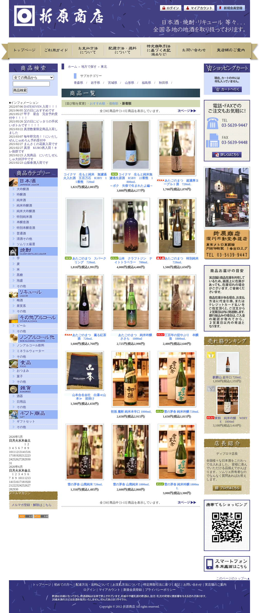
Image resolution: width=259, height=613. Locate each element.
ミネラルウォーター (30, 351)
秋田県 (163, 83)
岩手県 (95, 83)
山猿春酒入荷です (36, 162)
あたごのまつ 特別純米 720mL (179, 260)
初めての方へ (63, 584)
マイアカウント (109, 589)
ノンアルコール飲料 (30, 345)
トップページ (42, 584)
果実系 (21, 306)
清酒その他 (24, 239)
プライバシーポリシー (160, 589)
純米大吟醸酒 (26, 211)
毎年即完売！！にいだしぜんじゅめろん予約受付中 (33, 138)
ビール (21, 325)
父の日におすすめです (39, 110)
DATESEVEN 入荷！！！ (41, 106)
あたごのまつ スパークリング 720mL (85, 260)
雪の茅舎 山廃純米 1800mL (131, 484)
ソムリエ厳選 (26, 244)
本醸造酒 (23, 222)
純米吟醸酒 (24, 205)
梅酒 (20, 300)
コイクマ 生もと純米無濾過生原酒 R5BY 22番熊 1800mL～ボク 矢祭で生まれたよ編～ (131, 180)
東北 (104, 66)
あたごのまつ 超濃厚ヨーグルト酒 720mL (177, 182)
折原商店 (129, 606)
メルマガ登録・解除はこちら (32, 505)
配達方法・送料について (92, 584)
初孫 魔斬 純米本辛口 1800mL (131, 411)
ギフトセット (26, 421)
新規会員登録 (132, 589)
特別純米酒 (24, 217)
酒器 (20, 396)
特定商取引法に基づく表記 (161, 584)
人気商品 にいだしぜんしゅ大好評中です (33, 157)
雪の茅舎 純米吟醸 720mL (177, 411)
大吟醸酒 (23, 189)
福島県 (146, 83)
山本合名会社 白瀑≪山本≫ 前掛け (85, 397)
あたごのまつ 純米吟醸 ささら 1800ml (133, 337)
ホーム (72, 66)
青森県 (78, 83)
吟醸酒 (21, 194)
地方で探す (89, 66)
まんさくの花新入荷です (41, 144)
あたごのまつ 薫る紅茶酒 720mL (85, 337)
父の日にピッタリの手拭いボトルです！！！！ (33, 123)
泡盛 (20, 280)
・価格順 (112, 103)
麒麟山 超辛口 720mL (227, 377)
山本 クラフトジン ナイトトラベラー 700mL (131, 260)
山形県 (129, 83)
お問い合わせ (192, 584)
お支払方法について (126, 584)
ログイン (89, 589)
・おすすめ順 (96, 103)
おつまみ (23, 370)
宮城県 (112, 83)
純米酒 (21, 200)
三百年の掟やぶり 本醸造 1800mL (177, 337)
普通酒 (21, 233)
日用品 (21, 401)
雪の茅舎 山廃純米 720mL (85, 484)
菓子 (20, 376)
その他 (21, 286)
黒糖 (20, 275)
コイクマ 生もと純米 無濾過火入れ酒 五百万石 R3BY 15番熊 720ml (85, 178)
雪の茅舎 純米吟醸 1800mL (177, 486)
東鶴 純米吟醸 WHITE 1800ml (226, 420)
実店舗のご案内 (215, 584)
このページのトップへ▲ (233, 578)
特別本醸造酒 (26, 228)
